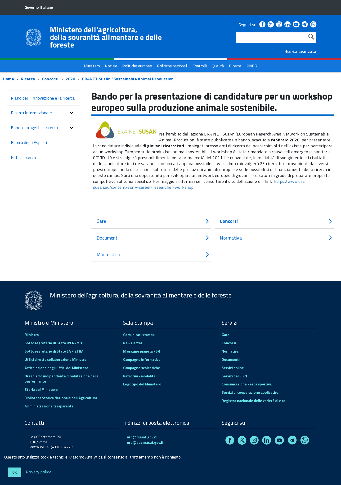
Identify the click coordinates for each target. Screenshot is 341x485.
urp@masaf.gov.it (142, 437)
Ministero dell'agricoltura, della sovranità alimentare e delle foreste (106, 37)
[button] (71, 112)
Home (8, 79)
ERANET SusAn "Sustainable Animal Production (128, 79)
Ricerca (28, 79)
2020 (70, 79)
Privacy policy (38, 471)
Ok (14, 472)
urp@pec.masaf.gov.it (145, 442)
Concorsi (51, 79)
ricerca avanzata (300, 51)
